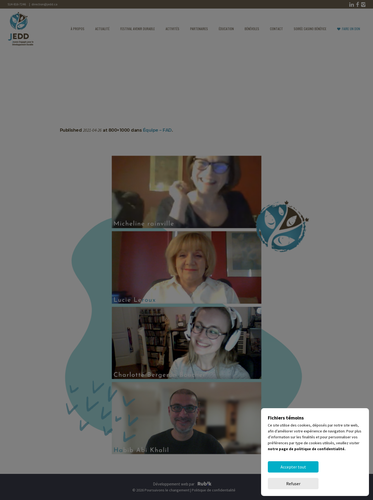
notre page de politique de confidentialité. (306, 465)
